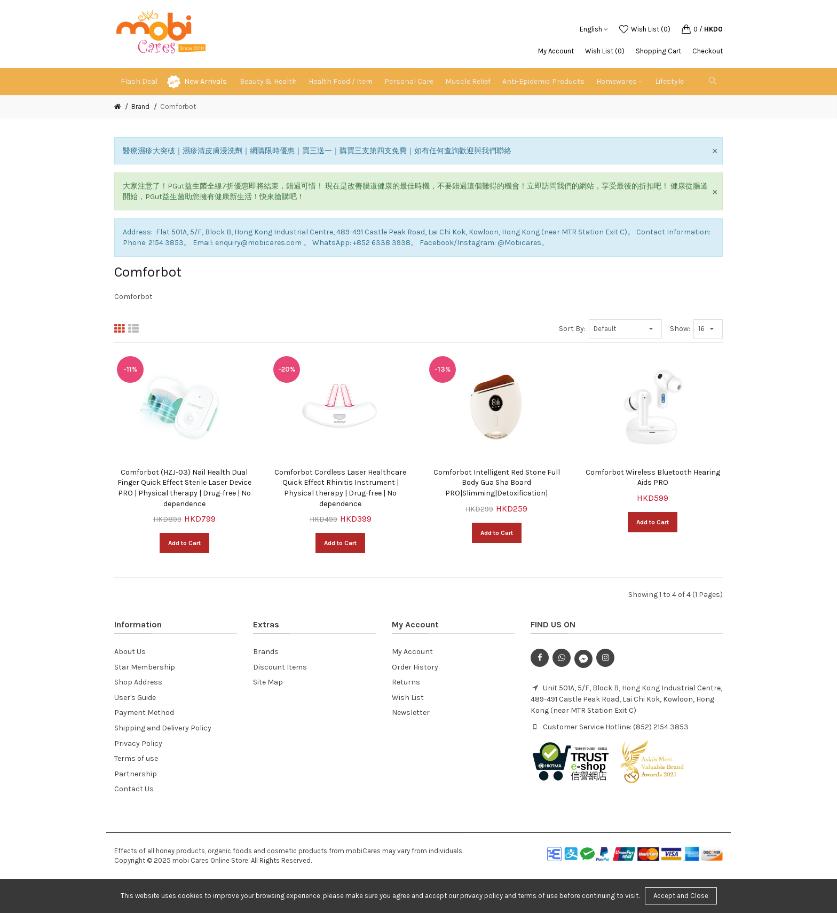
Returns (406, 682)
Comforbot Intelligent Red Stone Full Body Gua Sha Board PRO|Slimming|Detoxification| (496, 483)
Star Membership (144, 667)
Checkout (707, 51)
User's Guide (135, 697)
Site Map (268, 682)
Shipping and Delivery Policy (162, 728)
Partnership (135, 773)
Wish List (408, 697)
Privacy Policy (138, 743)
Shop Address (138, 682)
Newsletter (411, 712)
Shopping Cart (658, 51)
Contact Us (134, 788)
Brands (266, 651)
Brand (140, 107)
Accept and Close (680, 896)
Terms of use (136, 758)
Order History (415, 667)
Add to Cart (184, 543)
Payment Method (144, 712)
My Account (556, 51)
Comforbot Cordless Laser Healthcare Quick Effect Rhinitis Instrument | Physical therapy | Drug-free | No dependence (340, 488)
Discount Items (280, 667)
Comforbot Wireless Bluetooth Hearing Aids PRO (653, 477)
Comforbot (178, 107)
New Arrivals (205, 81)
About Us (130, 651)
